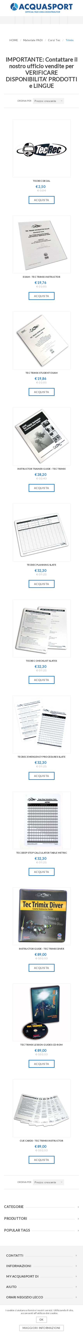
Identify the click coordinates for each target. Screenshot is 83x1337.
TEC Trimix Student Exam (42, 372)
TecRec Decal (41, 180)
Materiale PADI (33, 40)
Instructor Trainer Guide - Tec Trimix (41, 468)
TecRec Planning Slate (41, 564)
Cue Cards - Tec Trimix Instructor (41, 1140)
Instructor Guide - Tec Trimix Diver (41, 948)
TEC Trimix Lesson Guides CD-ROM (41, 1044)
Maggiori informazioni (41, 1327)
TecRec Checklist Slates (41, 660)
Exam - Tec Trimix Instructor (41, 276)
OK (41, 1319)
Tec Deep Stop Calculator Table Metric (41, 852)
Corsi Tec (54, 40)
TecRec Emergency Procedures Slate (42, 756)
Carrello (46, 20)
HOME (13, 40)
